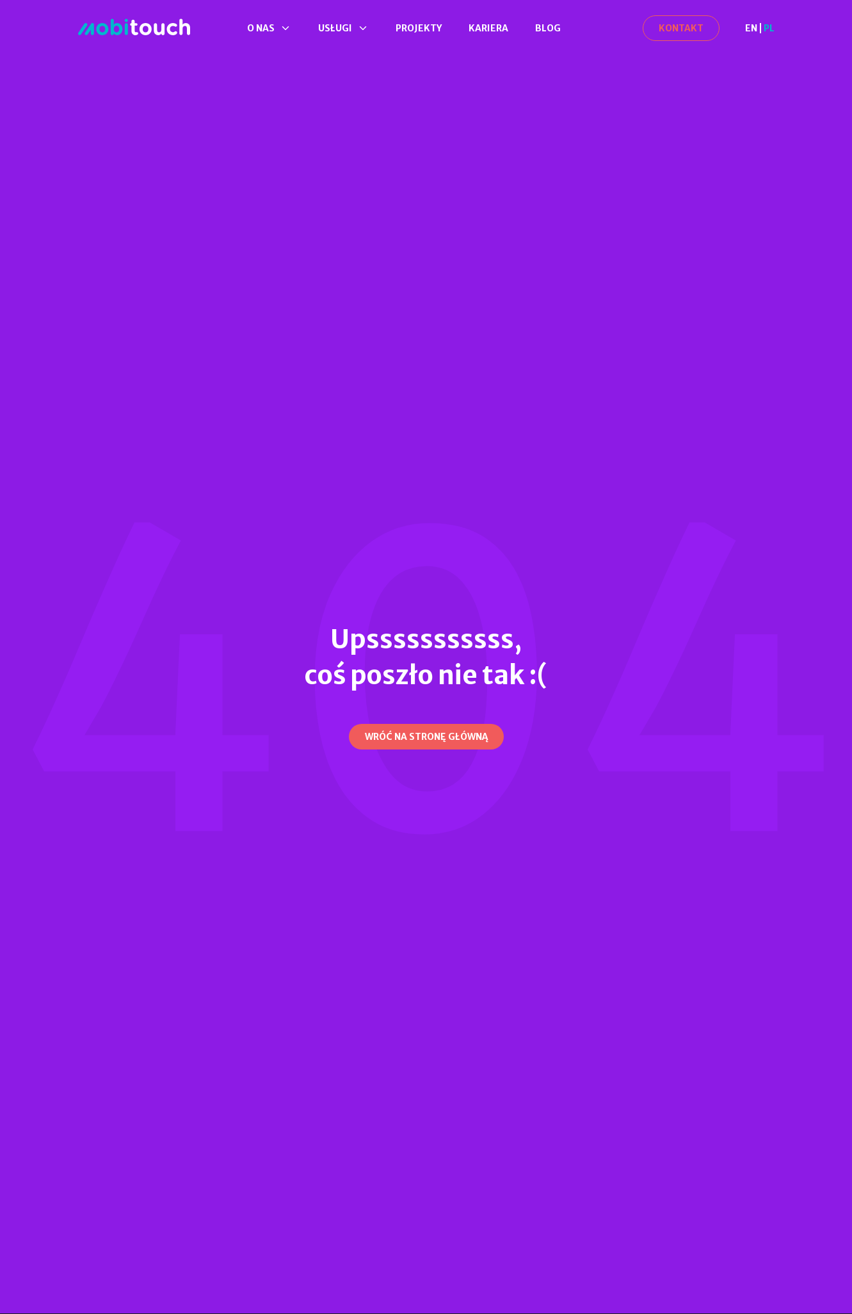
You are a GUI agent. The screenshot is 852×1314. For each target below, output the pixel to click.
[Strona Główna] (134, 28)
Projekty (419, 28)
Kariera (488, 28)
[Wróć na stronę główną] (426, 736)
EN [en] (751, 28)
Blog (548, 28)
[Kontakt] (681, 28)
